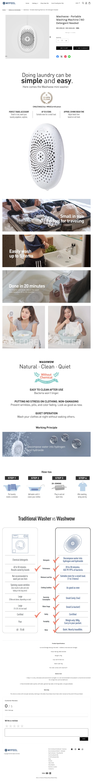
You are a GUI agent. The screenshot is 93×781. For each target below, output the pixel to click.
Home (27, 3)
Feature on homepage (15, 10)
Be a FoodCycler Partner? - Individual (56, 751)
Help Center (51, 762)
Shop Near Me (45, 3)
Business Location (52, 766)
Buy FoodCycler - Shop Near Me (55, 753)
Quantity (58, 37)
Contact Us (51, 768)
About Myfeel (51, 764)
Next (50, 37)
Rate (84, 739)
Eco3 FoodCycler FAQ (58, 3)
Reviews (50, 760)
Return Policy (54, 777)
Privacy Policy (47, 777)
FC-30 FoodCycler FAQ (53, 757)
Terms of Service (40, 777)
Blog (49, 759)
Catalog (35, 3)
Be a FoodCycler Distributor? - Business (57, 749)
